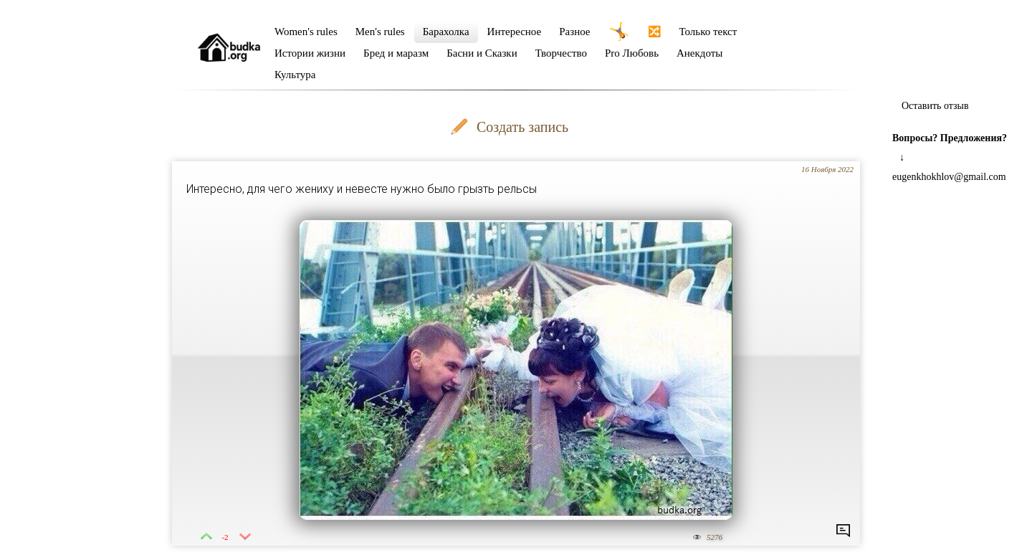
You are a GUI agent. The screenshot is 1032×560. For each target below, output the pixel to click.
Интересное (514, 31)
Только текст (708, 31)
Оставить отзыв (935, 105)
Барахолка (446, 31)
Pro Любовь (632, 53)
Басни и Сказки (481, 53)
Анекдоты (699, 53)
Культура (295, 74)
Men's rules (380, 31)
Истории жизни (309, 53)
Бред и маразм (396, 53)
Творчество (561, 53)
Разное (574, 31)
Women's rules (306, 31)
